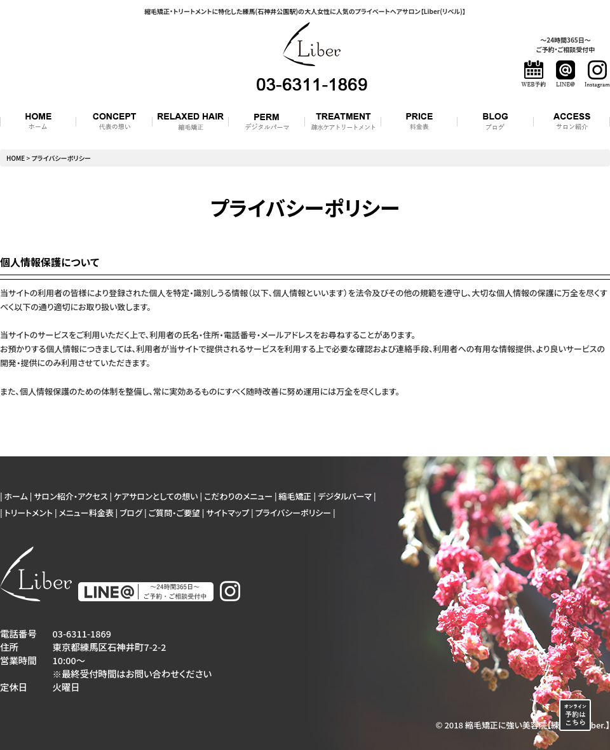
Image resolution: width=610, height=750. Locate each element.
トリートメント (28, 513)
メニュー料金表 (85, 513)
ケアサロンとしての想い (156, 496)
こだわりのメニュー (238, 496)
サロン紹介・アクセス (70, 496)
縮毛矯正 (295, 496)
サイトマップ (227, 513)
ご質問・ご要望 (174, 513)
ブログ (130, 513)
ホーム (16, 496)
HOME (15, 158)
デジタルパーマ (345, 496)
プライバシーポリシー (293, 513)
